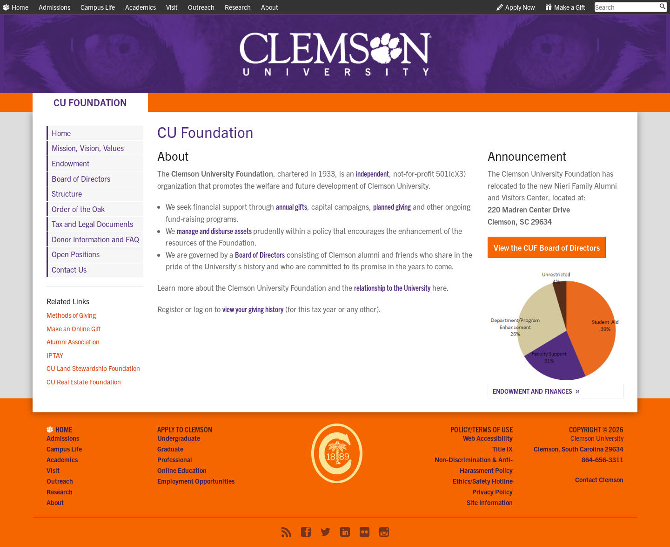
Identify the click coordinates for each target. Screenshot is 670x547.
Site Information (490, 502)
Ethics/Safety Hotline (483, 481)
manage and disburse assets (215, 230)
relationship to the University (392, 287)
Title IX (502, 448)
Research (238, 7)
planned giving (392, 206)
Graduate (170, 448)
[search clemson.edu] (631, 7)
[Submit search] (662, 6)
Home (15, 7)
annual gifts (291, 206)
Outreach (201, 7)
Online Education (182, 470)
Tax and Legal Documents (92, 223)
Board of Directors (260, 254)
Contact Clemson (599, 479)
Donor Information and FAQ (95, 239)
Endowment (70, 163)
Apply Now (515, 7)
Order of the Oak (78, 208)
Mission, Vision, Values (88, 147)
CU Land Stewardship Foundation (93, 368)
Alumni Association (73, 341)
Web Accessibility (488, 438)
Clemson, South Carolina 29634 (578, 448)
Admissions (54, 7)
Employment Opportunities (195, 481)
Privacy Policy (492, 491)
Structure (67, 193)
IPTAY (55, 355)
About (269, 7)
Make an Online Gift (74, 328)
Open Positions (76, 254)
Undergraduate (178, 438)
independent (372, 173)
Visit (172, 7)
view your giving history (252, 309)
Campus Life (97, 7)
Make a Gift (565, 7)
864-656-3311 (602, 459)
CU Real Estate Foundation (84, 381)
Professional (174, 459)
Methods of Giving (71, 315)
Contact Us (69, 269)
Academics (140, 7)
